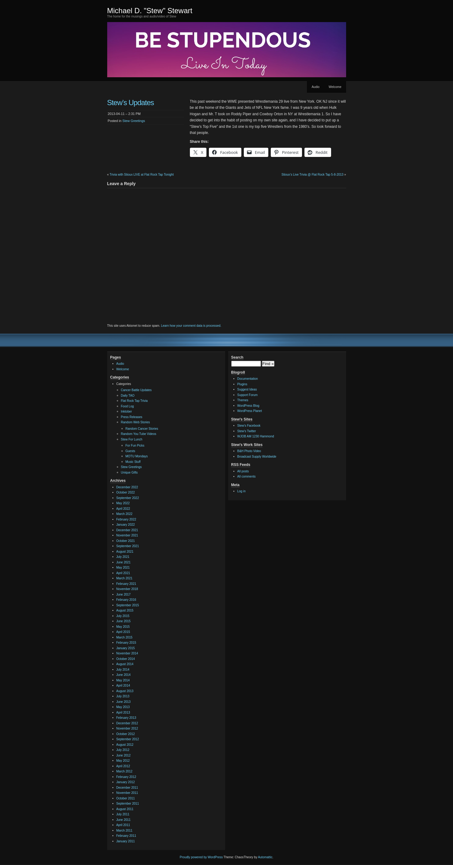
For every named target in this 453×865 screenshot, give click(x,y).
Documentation (247, 378)
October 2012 (125, 734)
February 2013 (126, 717)
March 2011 (124, 830)
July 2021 (123, 556)
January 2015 (125, 648)
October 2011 (125, 798)
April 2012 (123, 766)
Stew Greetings (134, 121)
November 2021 (127, 535)
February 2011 (126, 835)
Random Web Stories (135, 422)
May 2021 (123, 567)
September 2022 (127, 498)
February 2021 (126, 583)
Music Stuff (133, 461)
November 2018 (127, 589)
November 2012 (127, 728)
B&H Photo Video (249, 451)
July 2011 (123, 814)
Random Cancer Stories (142, 428)
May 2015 (123, 626)
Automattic (265, 857)
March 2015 (124, 637)
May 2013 (123, 707)
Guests (130, 451)
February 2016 (126, 599)
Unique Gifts (129, 472)
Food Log (127, 406)
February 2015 (126, 642)
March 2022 (124, 514)
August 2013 (125, 691)
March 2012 (124, 771)
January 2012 (125, 782)
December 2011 (127, 787)
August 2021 (125, 551)
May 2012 (123, 760)
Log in (241, 491)
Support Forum (247, 395)
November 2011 (127, 793)
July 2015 (123, 616)
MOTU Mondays (137, 456)
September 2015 (127, 605)
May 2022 (123, 503)
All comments (246, 476)
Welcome (335, 87)
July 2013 (123, 696)
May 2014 (123, 680)
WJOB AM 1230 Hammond (255, 436)
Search (237, 357)
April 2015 (123, 632)
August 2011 (125, 809)
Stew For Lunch (131, 439)
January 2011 (125, 841)
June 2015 (123, 621)
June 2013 (123, 701)
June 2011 (123, 819)
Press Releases (131, 417)
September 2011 (127, 803)
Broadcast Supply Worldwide (257, 456)
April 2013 (123, 712)
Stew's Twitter (246, 431)
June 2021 (123, 562)
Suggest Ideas (247, 389)
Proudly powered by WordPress (201, 857)
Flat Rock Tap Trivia (134, 400)
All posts (243, 471)
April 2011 (123, 825)
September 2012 (127, 739)
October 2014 (125, 659)
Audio (315, 87)
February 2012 (126, 777)
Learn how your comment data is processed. (191, 325)
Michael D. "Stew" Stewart (149, 10)
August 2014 (125, 664)
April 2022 (123, 508)
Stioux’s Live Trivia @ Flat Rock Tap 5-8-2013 (312, 174)
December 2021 (127, 530)
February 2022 (126, 519)
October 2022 (125, 492)
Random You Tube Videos (138, 434)
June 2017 (123, 594)
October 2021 (125, 541)
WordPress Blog (248, 405)
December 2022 (127, 487)
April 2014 (123, 685)
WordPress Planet (249, 411)
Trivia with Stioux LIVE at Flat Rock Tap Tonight (142, 174)
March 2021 (124, 578)
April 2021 (123, 573)
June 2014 (123, 674)
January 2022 (125, 524)
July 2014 (123, 669)
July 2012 (123, 750)
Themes (242, 400)
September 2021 (127, 546)
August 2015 (125, 610)
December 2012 (127, 723)
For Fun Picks (135, 445)
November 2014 (127, 653)
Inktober (126, 411)
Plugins (242, 384)
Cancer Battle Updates (136, 390)
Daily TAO (128, 395)
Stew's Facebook (249, 425)
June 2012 (123, 755)
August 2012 (125, 744)
